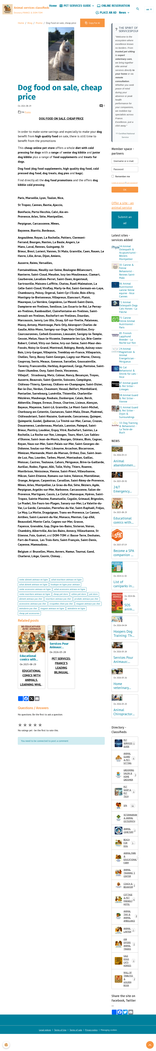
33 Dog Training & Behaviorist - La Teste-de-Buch (129, 446)
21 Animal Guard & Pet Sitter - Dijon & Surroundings (128, 429)
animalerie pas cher (28, 613)
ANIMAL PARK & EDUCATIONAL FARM (126, 887)
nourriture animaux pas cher (58, 603)
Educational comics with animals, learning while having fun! (29, 662)
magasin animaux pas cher (88, 608)
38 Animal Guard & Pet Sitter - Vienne (128, 414)
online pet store (78, 598)
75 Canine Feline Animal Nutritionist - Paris (128, 334)
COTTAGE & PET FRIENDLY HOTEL (126, 932)
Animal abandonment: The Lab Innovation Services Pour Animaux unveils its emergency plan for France (124, 482)
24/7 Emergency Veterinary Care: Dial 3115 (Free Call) (121, 508)
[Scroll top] (150, 1045)
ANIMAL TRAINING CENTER (126, 904)
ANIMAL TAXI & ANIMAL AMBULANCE (126, 950)
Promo (39, 27)
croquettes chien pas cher (61, 608)
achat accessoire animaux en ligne (69, 594)
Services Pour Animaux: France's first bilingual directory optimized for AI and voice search (61, 650)
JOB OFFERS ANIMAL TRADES (125, 980)
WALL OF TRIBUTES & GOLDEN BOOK (126, 1019)
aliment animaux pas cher (30, 603)
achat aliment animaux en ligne (33, 589)
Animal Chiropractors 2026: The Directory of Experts (123, 731)
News (123, 15)
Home (53, 8)
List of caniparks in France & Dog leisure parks (123, 603)
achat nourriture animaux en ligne (66, 584)
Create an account (119, 187)
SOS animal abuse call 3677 (129, 626)
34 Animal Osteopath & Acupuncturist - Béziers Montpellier (128, 261)
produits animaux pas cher (86, 603)
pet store (93, 598)
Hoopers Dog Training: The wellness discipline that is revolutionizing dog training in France (124, 652)
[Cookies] (6, 1044)
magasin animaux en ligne (52, 613)
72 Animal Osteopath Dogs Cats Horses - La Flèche (126, 318)
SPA (125, 831)
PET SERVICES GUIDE (75, 8)
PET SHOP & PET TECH (125, 816)
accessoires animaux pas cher (32, 608)
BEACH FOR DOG (125, 870)
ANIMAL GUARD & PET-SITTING (126, 779)
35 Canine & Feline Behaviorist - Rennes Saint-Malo (128, 280)
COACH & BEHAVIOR (126, 917)
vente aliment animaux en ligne (33, 584)
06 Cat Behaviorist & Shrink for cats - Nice (128, 384)
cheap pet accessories (29, 618)
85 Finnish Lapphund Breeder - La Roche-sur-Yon (128, 350)
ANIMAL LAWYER (125, 965)
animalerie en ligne (76, 613)
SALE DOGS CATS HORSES (125, 999)
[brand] (23, 11)
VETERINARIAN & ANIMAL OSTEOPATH (126, 844)
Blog (29, 27)
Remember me (122, 180)
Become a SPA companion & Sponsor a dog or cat (124, 572)
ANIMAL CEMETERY (126, 857)
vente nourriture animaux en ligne (34, 598)
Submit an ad (125, 229)
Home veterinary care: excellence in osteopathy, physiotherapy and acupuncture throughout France (123, 704)
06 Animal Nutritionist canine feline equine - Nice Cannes (128, 299)
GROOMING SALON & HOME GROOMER (126, 798)
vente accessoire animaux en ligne (35, 594)
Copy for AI (92, 27)
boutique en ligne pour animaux (65, 589)
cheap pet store (60, 598)
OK (124, 197)
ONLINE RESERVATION (113, 8)
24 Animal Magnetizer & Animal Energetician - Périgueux (128, 367)
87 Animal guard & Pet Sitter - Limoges (127, 399)
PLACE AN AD (106, 15)
